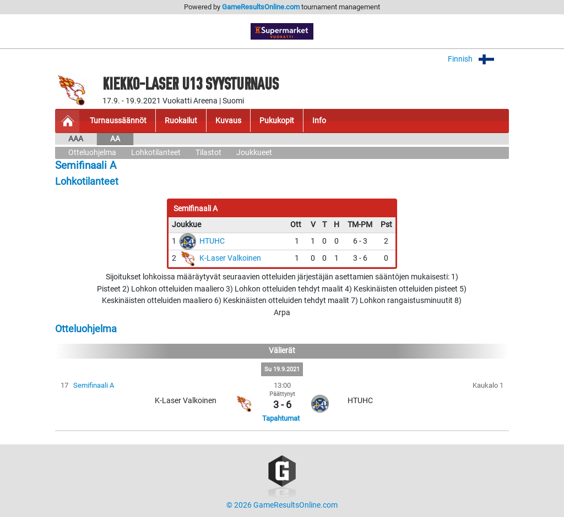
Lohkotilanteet (156, 152)
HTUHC (212, 241)
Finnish (478, 59)
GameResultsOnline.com (261, 7)
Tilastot (208, 152)
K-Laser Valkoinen (230, 258)
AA (115, 139)
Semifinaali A (93, 385)
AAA (75, 139)
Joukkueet (254, 152)
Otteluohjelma (92, 152)
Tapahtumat (281, 418)
